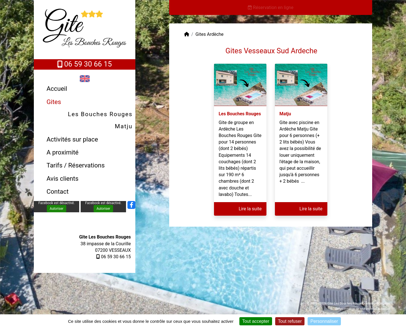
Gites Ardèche (209, 34)
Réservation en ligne (270, 7)
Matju (124, 126)
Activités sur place (72, 139)
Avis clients (62, 178)
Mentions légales (378, 303)
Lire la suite (250, 208)
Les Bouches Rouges (100, 114)
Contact (58, 191)
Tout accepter (255, 321)
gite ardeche (381, 314)
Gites (54, 101)
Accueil (57, 88)
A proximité (62, 152)
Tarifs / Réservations (76, 165)
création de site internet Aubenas (367, 309)
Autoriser (56, 209)
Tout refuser (290, 321)
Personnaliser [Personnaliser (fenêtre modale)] (324, 321)
